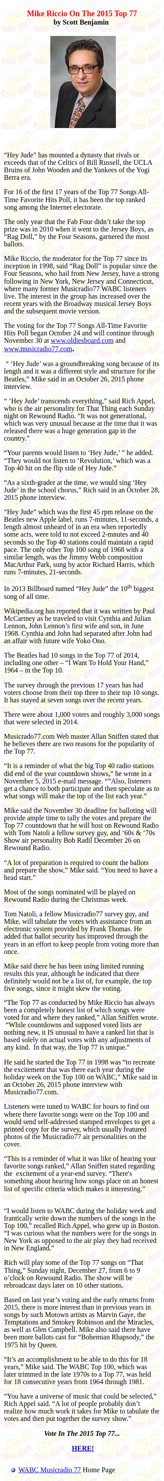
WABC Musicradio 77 (42, 1470)
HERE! (83, 1448)
